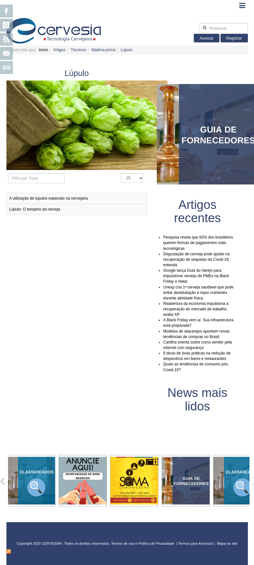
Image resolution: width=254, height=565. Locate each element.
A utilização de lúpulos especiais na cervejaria (48, 198)
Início (43, 50)
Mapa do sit (226, 543)
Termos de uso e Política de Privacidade (142, 543)
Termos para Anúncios (196, 543)
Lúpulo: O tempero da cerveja (34, 209)
